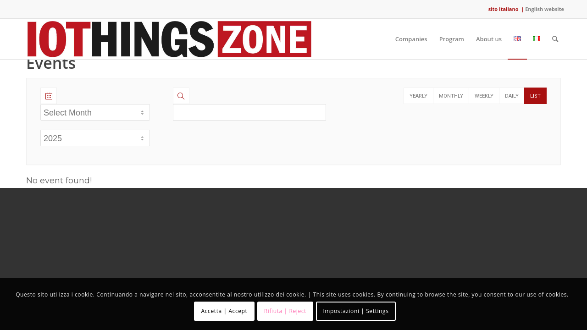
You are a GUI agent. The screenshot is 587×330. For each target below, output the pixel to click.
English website (544, 9)
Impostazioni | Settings (355, 311)
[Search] (555, 39)
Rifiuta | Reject (285, 311)
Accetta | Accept (224, 311)
